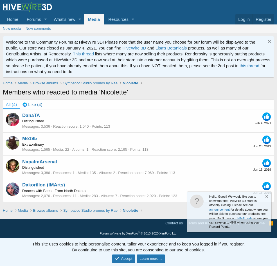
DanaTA (31, 115)
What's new (64, 19)
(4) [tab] (11, 104)
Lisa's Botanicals (171, 48)
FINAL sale (245, 218)
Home (12, 19)
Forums (34, 19)
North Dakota (75, 191)
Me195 (29, 138)
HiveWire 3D (134, 48)
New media (12, 28)
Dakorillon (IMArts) (43, 185)
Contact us (174, 223)
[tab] (32, 104)
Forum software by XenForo (138, 233)
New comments (38, 28)
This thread (83, 53)
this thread (249, 65)
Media (94, 19)
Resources (118, 19)
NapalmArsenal (39, 161)
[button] (45, 19)
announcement (219, 209)
